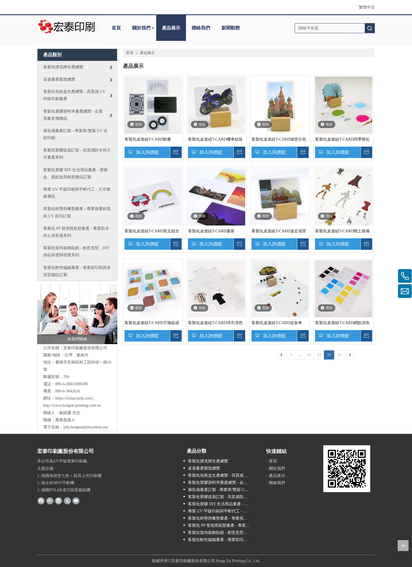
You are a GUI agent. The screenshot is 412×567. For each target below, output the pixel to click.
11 (309, 355)
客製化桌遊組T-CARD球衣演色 (215, 323)
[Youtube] (76, 500)
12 (319, 355)
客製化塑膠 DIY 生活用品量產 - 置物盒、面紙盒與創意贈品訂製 (221, 504)
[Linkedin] (58, 500)
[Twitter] (67, 500)
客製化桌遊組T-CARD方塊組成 (151, 323)
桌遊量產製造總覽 (204, 468)
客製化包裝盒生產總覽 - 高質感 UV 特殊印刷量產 (221, 475)
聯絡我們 (201, 27)
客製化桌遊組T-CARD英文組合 (151, 231)
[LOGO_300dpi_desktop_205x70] (66, 26)
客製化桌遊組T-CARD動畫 (147, 139)
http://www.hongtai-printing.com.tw (72, 405)
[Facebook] (41, 500)
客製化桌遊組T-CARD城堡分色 (278, 139)
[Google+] (50, 500)
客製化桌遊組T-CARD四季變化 (342, 139)
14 (339, 355)
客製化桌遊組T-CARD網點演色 (342, 323)
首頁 (116, 27)
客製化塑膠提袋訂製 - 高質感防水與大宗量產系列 (221, 497)
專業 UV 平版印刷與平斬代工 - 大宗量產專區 (221, 511)
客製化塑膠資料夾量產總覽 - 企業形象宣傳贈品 (221, 482)
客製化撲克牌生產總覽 (208, 461)
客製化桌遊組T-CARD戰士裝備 (342, 231)
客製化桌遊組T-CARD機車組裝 (215, 139)
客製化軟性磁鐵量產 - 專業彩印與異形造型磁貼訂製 (221, 540)
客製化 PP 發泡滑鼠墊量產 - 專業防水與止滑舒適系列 (221, 525)
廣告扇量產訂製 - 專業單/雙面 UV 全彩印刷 (221, 490)
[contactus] (77, 314)
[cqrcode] (346, 468)
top (403, 545)
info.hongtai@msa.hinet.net (85, 427)
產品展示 (171, 27)
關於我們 (141, 27)
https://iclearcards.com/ (74, 398)
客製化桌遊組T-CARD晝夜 (211, 231)
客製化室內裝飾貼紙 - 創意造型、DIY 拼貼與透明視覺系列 (221, 532)
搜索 (370, 28)
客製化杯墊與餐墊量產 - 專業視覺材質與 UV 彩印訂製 (221, 518)
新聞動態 (230, 27)
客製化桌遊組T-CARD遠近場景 (278, 231)
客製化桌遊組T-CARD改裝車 (276, 323)
